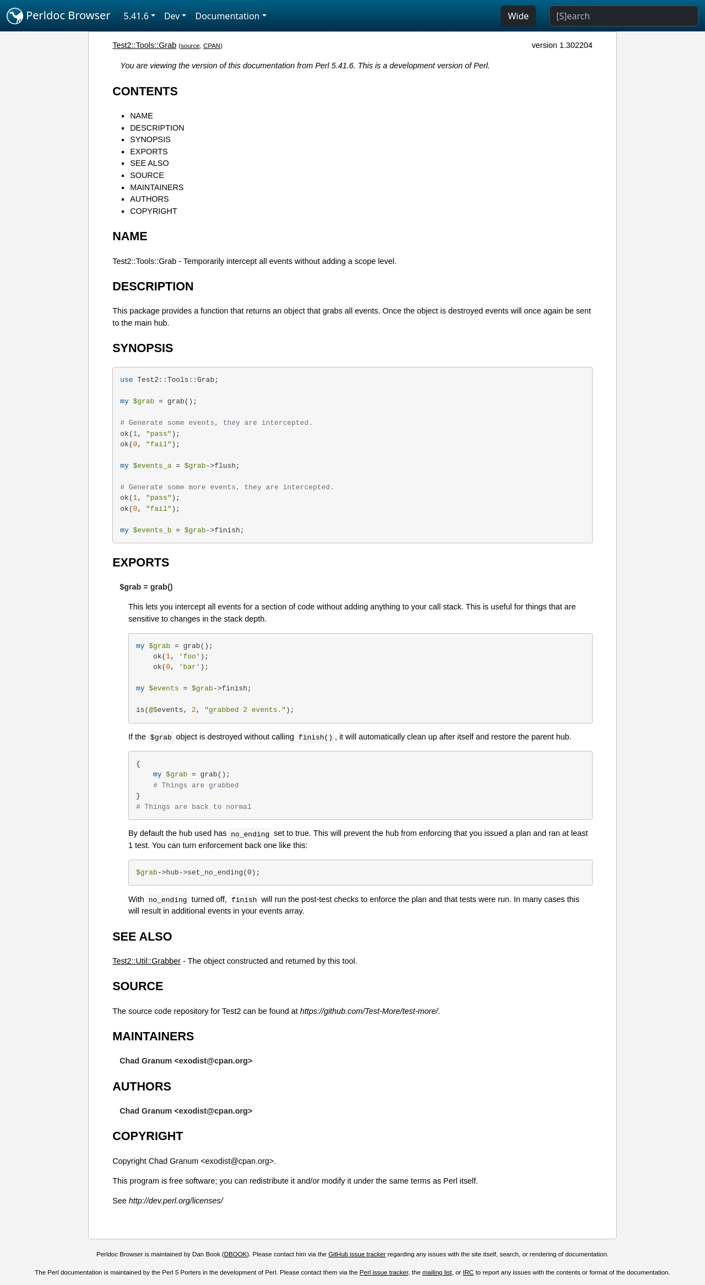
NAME (141, 115)
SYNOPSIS (150, 139)
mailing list (437, 1272)
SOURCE (147, 175)
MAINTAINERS (156, 187)
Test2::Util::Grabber (146, 961)
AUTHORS (149, 199)
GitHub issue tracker (357, 1254)
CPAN (211, 45)
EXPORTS (149, 151)
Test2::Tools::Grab (144, 45)
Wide (518, 16)
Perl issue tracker (384, 1272)
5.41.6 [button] (136, 16)
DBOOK (235, 1254)
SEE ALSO (149, 163)
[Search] (623, 16)
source (190, 45)
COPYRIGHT (153, 211)
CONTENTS (145, 91)
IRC (468, 1272)
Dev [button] (172, 16)
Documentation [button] (227, 16)
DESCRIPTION (157, 127)
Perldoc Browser (59, 16)
